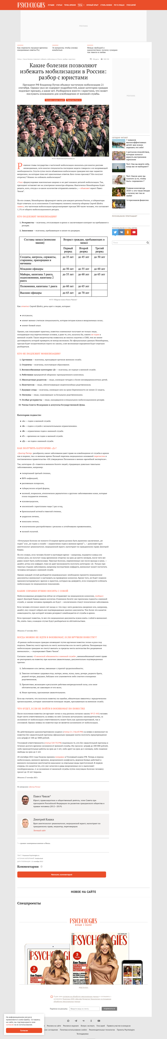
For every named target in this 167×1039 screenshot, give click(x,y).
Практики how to (74, 100)
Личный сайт (39, 831)
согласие (10, 1025)
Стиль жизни (106, 5)
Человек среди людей (55, 100)
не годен (95, 335)
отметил (25, 306)
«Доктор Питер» (24, 453)
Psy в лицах (119, 5)
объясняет (85, 188)
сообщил (99, 596)
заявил (20, 207)
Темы (80, 5)
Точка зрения (70, 5)
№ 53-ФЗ (95, 714)
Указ (20, 182)
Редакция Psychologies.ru (30, 856)
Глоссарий (131, 5)
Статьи (59, 5)
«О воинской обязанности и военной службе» (54, 657)
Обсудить (94, 60)
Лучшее (51, 5)
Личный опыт (92, 5)
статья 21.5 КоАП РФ (73, 732)
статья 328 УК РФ (53, 743)
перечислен (99, 456)
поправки (59, 757)
